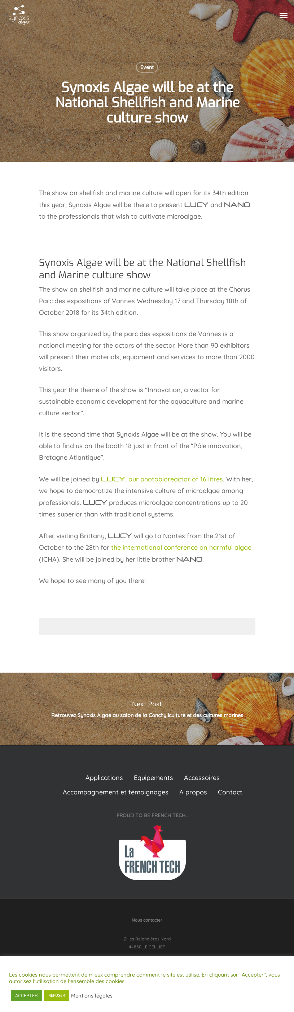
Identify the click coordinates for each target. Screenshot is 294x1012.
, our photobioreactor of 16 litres (162, 479)
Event (147, 67)
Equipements (153, 777)
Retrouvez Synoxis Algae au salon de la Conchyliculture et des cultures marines (147, 709)
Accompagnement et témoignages (115, 792)
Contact (230, 792)
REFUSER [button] (56, 995)
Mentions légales (92, 995)
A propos (193, 792)
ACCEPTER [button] (26, 995)
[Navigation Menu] (284, 15)
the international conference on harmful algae (181, 547)
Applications (104, 777)
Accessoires (202, 777)
